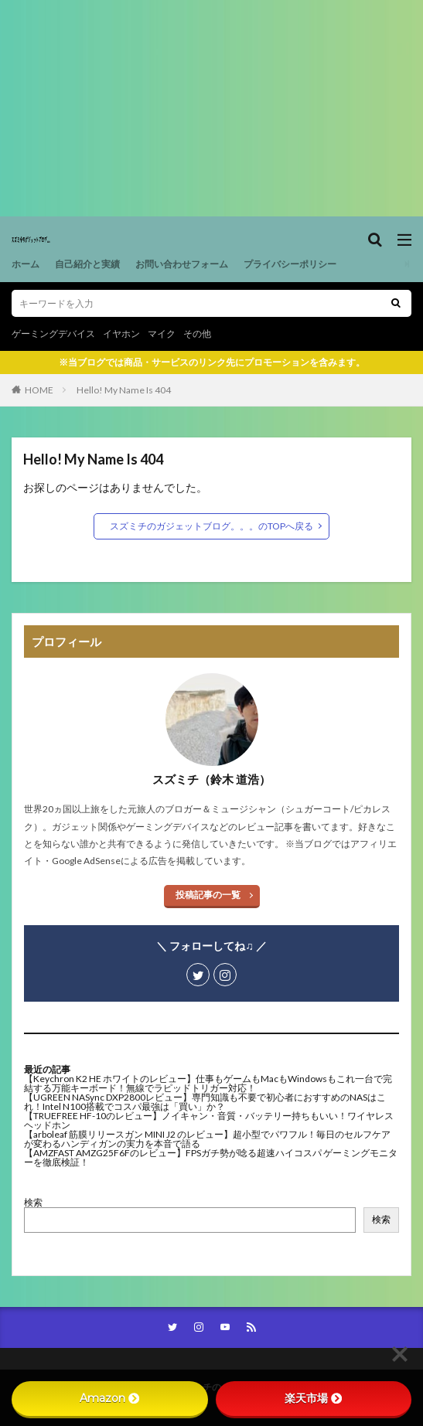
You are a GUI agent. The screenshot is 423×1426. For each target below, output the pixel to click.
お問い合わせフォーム (181, 264)
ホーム (25, 264)
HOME (39, 390)
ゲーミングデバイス (53, 333)
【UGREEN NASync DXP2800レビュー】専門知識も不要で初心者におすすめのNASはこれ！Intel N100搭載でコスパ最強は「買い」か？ (205, 1101)
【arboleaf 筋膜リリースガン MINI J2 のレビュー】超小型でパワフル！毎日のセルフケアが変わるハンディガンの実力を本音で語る (207, 1138)
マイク (162, 333)
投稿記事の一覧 (208, 894)
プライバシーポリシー (290, 264)
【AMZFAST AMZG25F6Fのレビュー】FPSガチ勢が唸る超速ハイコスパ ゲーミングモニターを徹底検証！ (210, 1157)
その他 (197, 333)
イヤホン (121, 333)
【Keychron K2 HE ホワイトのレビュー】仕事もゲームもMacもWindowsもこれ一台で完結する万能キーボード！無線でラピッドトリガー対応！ (208, 1083)
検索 (33, 1202)
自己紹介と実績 (87, 264)
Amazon (109, 1398)
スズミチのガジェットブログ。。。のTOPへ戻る (211, 526)
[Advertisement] (211, 108)
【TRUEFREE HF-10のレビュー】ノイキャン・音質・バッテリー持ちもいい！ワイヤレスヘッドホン (209, 1120)
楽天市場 (313, 1398)
